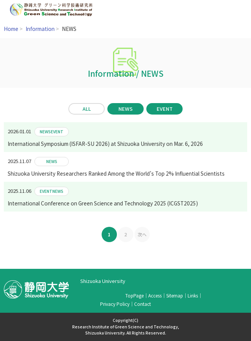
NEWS (125, 108)
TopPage (134, 295)
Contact (142, 304)
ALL (87, 108)
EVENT (165, 108)
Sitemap (174, 295)
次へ (142, 234)
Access (155, 295)
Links (193, 295)
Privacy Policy (115, 304)
